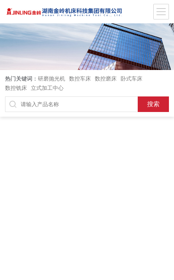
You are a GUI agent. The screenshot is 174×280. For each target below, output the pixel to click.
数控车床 (80, 78)
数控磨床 (106, 78)
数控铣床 (16, 88)
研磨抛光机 (51, 78)
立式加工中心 (47, 88)
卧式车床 (131, 78)
